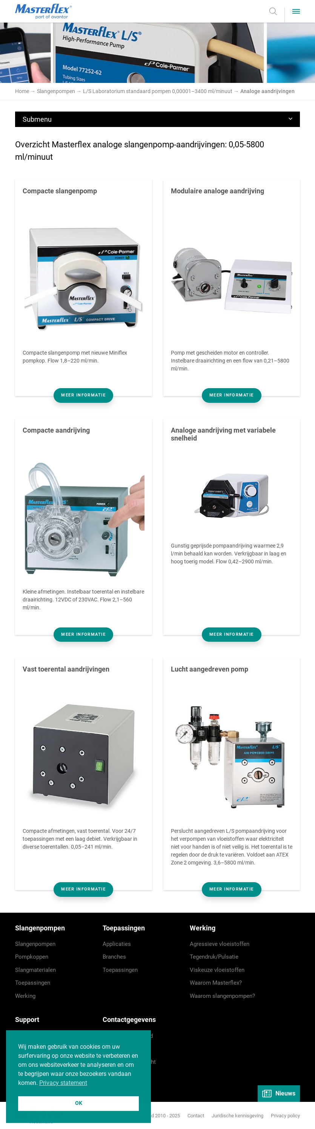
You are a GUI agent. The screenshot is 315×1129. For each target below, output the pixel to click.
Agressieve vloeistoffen (219, 944)
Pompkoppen (31, 956)
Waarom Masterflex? (216, 982)
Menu (299, 11)
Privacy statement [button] (63, 1082)
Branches (114, 956)
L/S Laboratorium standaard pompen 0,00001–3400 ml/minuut (158, 91)
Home (22, 91)
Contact (195, 1115)
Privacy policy (285, 1115)
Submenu (157, 119)
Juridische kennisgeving (237, 1115)
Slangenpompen (56, 91)
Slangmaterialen (35, 970)
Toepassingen (32, 982)
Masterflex (43, 11)
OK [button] (78, 1103)
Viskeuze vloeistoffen (217, 970)
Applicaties (117, 944)
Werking (25, 996)
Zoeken (276, 11)
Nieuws (278, 1093)
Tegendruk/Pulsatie (214, 956)
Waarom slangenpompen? (222, 996)
